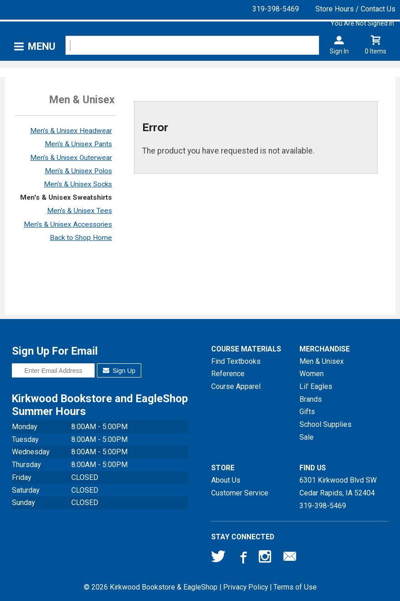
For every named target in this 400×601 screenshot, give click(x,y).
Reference (228, 373)
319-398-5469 (275, 9)
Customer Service (239, 493)
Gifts (307, 411)
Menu (41, 46)
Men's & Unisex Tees (79, 211)
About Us (225, 480)
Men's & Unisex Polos (78, 171)
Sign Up (119, 370)
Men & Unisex (321, 361)
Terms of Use (295, 587)
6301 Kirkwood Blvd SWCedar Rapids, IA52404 (338, 486)
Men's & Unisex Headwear (71, 131)
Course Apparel (236, 386)
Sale (306, 437)
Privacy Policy (245, 587)
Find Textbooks (236, 361)
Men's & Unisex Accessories (68, 224)
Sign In (339, 51)
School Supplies (325, 424)
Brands (310, 399)
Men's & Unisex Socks (78, 184)
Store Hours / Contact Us (355, 9)
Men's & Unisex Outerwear (71, 158)
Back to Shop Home (81, 238)
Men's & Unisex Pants (78, 144)
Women (311, 373)
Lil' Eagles (315, 386)
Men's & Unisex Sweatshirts (66, 197)
